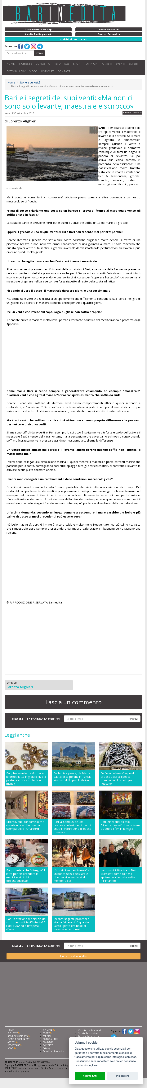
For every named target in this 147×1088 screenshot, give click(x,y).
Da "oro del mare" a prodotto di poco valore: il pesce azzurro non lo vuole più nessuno (120, 778)
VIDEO (33, 71)
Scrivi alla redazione (88, 1033)
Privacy (46, 1048)
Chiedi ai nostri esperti (89, 1030)
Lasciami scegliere (86, 1065)
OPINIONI (92, 63)
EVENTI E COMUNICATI (18, 1039)
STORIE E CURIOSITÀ (17, 1036)
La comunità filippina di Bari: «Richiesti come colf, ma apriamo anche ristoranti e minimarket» (119, 875)
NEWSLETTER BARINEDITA (36, 718)
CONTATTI (64, 71)
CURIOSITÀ (43, 63)
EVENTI (120, 63)
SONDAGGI (48, 1042)
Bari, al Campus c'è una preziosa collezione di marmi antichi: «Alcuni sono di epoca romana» (72, 827)
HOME (11, 63)
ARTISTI (107, 63)
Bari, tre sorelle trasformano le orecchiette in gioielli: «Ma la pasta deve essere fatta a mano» (26, 778)
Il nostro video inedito (73, 956)
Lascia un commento (73, 702)
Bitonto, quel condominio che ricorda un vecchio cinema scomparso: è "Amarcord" (25, 825)
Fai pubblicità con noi (89, 1036)
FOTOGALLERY (16, 71)
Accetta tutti (90, 1075)
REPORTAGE (61, 63)
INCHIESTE (25, 63)
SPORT (77, 63)
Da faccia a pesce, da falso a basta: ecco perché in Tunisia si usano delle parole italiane (72, 776)
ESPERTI (134, 63)
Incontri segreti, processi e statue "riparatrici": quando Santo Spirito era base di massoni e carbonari (71, 924)
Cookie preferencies (53, 1051)
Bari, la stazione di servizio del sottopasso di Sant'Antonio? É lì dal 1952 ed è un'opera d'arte (26, 924)
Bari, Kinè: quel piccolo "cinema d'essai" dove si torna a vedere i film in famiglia (120, 825)
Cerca (39, 53)
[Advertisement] (73, 358)
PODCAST (47, 71)
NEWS (10, 1048)
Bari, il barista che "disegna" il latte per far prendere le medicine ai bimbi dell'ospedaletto (25, 875)
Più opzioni (122, 1075)
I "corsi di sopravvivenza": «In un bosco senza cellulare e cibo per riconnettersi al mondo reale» (73, 875)
